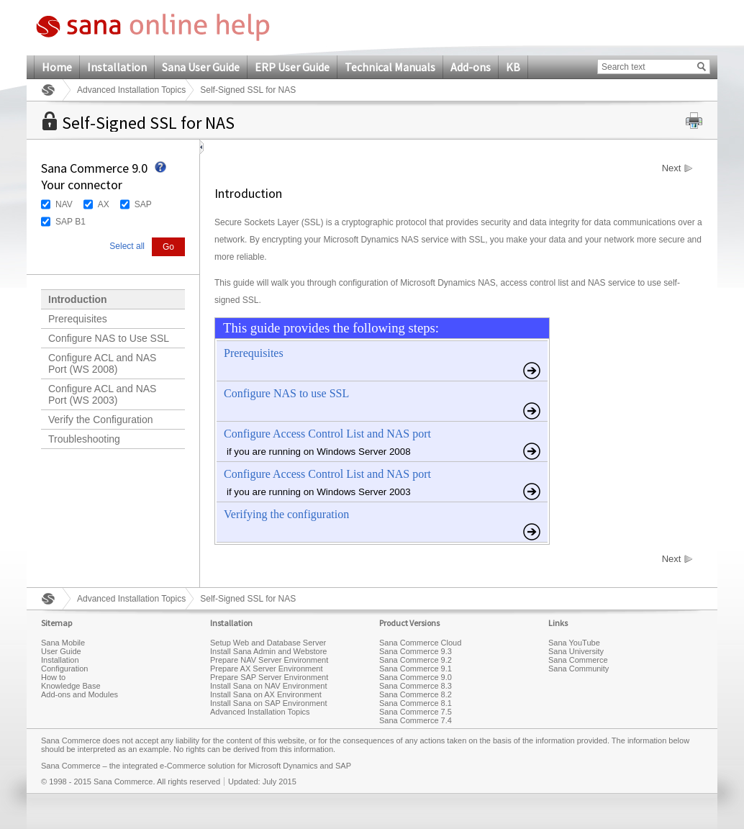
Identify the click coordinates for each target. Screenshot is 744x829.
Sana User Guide (201, 67)
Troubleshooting (84, 439)
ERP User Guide (292, 67)
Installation (117, 67)
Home (57, 67)
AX (103, 204)
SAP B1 (70, 222)
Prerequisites (77, 319)
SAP (143, 204)
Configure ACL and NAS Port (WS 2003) (102, 394)
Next (671, 168)
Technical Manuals (390, 67)
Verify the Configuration (100, 419)
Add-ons (470, 67)
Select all (127, 246)
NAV (64, 204)
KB (513, 67)
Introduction (77, 299)
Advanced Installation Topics (131, 90)
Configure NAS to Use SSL (108, 338)
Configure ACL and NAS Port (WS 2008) (102, 363)
